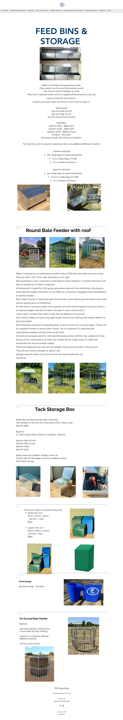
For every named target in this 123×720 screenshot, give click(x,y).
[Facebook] (60, 706)
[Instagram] (63, 706)
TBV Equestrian (61, 688)
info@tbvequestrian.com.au (62, 693)
